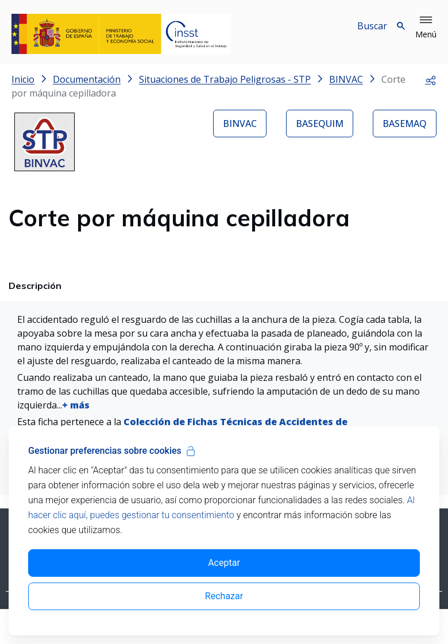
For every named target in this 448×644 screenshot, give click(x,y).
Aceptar (224, 562)
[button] (426, 27)
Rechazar (224, 596)
